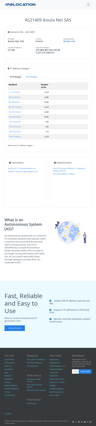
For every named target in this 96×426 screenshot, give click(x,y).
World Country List (56, 392)
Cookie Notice (9, 423)
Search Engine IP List (57, 366)
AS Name (11, 39)
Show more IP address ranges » (21, 145)
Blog (6, 372)
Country (39, 39)
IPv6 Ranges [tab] (31, 76)
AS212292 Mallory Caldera (64, 174)
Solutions (8, 366)
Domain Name (68, 39)
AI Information (9, 395)
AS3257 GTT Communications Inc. (22, 168)
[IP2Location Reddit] (79, 422)
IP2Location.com (21, 421)
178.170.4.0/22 (14, 136)
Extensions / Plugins (57, 382)
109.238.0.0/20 (14, 117)
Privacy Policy (62, 421)
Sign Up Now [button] (14, 328)
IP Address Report (56, 389)
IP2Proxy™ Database (35, 363)
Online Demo (9, 363)
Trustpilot (8, 414)
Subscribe (85, 371)
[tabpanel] (48, 114)
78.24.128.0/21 (14, 97)
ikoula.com (69, 41)
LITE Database (32, 366)
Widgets (53, 385)
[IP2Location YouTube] (85, 422)
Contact (7, 392)
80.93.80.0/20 (14, 102)
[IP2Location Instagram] (87, 422)
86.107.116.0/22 (15, 107)
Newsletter (8, 379)
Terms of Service (49, 421)
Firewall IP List (55, 363)
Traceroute (54, 372)
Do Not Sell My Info (11, 389)
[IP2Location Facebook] (73, 422)
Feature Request (10, 385)
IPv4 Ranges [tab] (15, 76)
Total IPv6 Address (43, 47)
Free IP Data (31, 403)
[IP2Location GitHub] (82, 422)
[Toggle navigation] (88, 4)
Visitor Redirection (56, 369)
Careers (7, 382)
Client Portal (9, 359)
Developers (8, 369)
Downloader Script (57, 379)
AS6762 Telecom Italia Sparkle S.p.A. (23, 171)
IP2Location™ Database (36, 359)
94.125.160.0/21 (15, 112)
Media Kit (8, 376)
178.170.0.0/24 (14, 122)
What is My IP (55, 395)
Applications (54, 359)
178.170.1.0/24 (14, 126)
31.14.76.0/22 (14, 92)
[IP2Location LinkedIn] (91, 422)
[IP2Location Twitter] (76, 422)
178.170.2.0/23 (14, 131)
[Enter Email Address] (75, 371)
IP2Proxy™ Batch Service (36, 390)
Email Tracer (54, 376)
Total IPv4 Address (15, 47)
